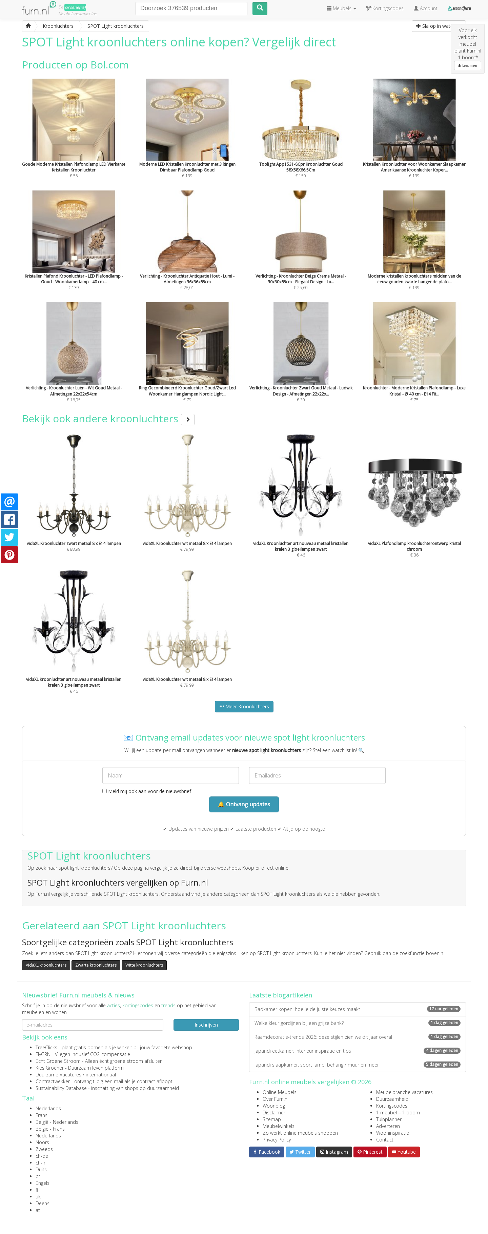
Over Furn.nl (275, 1099)
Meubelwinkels (278, 1126)
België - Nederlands (57, 1122)
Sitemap (272, 1119)
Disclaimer (274, 1112)
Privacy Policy (277, 1139)
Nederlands (48, 1108)
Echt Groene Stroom (58, 1061)
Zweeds (44, 1149)
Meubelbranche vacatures (404, 1092)
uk (38, 1196)
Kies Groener (50, 1068)
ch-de (42, 1156)
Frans (41, 1115)
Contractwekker (53, 1081)
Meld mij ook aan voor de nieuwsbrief (146, 791)
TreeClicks (46, 1047)
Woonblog (274, 1105)
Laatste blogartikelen (280, 995)
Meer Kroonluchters (244, 706)
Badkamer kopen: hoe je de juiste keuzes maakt (358, 1009)
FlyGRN (43, 1054)
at (38, 1210)
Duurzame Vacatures (58, 1074)
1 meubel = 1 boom (398, 1112)
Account (426, 8)
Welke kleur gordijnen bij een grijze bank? (358, 1023)
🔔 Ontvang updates (244, 804)
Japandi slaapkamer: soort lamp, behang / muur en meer (358, 1064)
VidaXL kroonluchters (46, 965)
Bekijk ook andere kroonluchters (108, 418)
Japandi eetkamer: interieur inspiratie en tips (358, 1051)
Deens (42, 1203)
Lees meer (467, 65)
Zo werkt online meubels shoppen (300, 1133)
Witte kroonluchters (144, 965)
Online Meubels (280, 1092)
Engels (42, 1183)
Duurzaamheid (392, 1099)
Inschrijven (206, 1024)
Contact (384, 1139)
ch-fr (40, 1162)
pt (38, 1176)
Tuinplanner (389, 1119)
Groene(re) (75, 7)
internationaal (101, 1074)
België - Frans (50, 1129)
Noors (42, 1142)
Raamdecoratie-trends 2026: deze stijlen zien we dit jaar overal (358, 1037)
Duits (41, 1169)
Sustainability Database (61, 1088)
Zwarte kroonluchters (96, 965)
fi (37, 1190)
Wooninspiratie (392, 1133)
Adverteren (388, 1126)
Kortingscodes (391, 1105)
